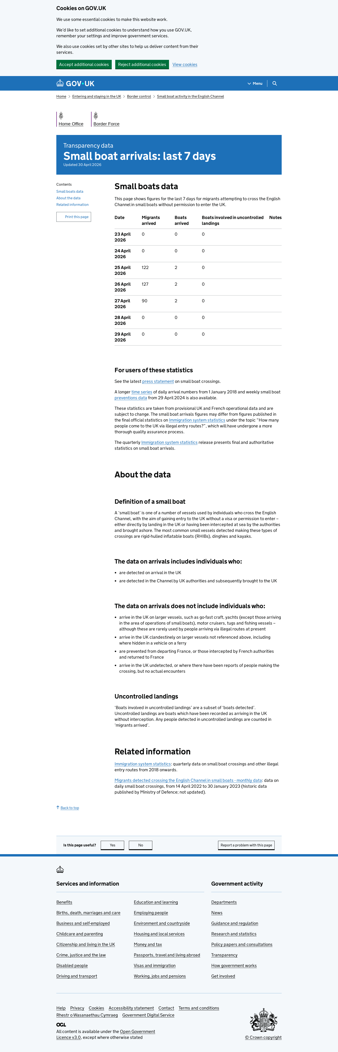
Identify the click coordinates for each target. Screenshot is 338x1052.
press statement (158, 381)
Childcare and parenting (79, 934)
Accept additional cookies (84, 64)
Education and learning (156, 902)
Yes (117, 845)
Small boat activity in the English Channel (190, 96)
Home (61, 96)
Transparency (224, 955)
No (145, 845)
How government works (234, 965)
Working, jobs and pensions (160, 976)
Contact (166, 1008)
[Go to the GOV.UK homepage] (75, 83)
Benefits (64, 902)
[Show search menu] (274, 83)
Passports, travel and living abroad (167, 955)
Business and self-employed (83, 923)
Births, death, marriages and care (88, 912)
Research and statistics (234, 934)
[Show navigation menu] (255, 83)
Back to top (67, 808)
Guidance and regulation (234, 923)
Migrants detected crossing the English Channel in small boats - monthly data (188, 780)
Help (61, 1008)
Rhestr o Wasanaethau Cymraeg (87, 1015)
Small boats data (69, 191)
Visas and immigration (155, 965)
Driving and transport (76, 976)
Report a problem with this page (246, 845)
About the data (68, 198)
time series (141, 392)
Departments (224, 902)
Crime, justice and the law (81, 955)
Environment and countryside (162, 923)
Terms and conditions (199, 1008)
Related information (72, 204)
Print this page (76, 217)
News (217, 912)
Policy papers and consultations (242, 944)
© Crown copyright (263, 1037)
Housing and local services (159, 934)
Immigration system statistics (197, 420)
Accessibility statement (131, 1008)
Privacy (77, 1008)
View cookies (185, 64)
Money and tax (148, 944)
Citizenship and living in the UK (85, 944)
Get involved (223, 976)
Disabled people (72, 965)
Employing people (151, 912)
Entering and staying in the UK (96, 96)
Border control (139, 96)
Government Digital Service (148, 1015)
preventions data (131, 397)
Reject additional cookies (142, 64)
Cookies (96, 1008)
